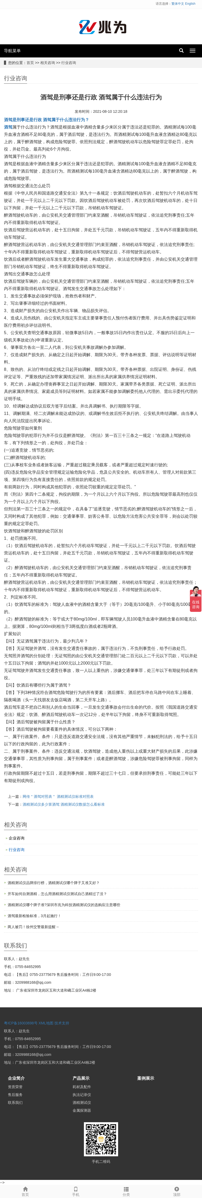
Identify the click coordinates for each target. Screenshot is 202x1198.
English (190, 4)
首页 (30, 63)
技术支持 (61, 1023)
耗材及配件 (82, 1087)
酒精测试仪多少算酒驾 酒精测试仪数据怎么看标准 (64, 804)
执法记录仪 (82, 1095)
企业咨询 (16, 838)
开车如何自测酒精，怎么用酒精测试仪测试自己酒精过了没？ (57, 894)
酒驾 (8, 127)
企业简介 (16, 1078)
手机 (75, 1191)
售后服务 (15, 1095)
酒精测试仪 (82, 1102)
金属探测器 (82, 1110)
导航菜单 (12, 51)
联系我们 (15, 1102)
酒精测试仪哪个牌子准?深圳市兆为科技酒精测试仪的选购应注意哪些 (64, 905)
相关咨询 (47, 63)
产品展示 (81, 1078)
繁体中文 (177, 4)
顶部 (177, 1191)
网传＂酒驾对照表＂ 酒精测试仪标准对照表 (58, 796)
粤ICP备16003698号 (21, 1023)
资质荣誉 (15, 1087)
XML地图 (46, 1023)
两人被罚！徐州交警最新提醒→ (33, 927)
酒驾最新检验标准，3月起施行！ (34, 916)
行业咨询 (68, 63)
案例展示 (145, 1078)
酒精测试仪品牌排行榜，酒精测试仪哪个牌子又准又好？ (54, 883)
